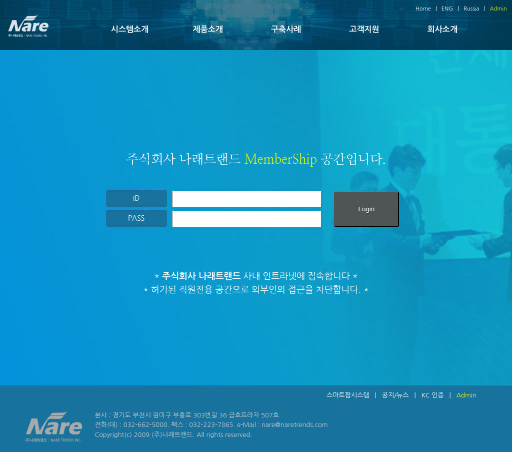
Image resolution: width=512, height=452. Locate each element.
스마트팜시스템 (348, 395)
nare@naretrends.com (295, 424)
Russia (472, 9)
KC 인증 (432, 395)
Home (423, 9)
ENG (447, 9)
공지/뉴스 (395, 395)
